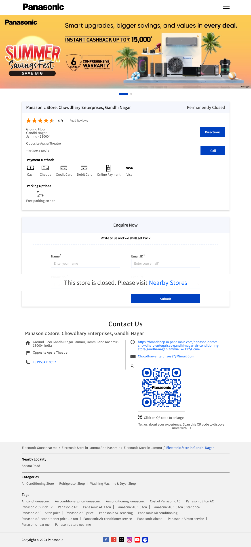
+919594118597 (37, 150)
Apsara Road (31, 465)
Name (56, 255)
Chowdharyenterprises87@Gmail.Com (166, 356)
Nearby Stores (168, 282)
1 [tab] (120, 94)
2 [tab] (131, 94)
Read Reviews (79, 120)
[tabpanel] (125, 52)
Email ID (138, 255)
